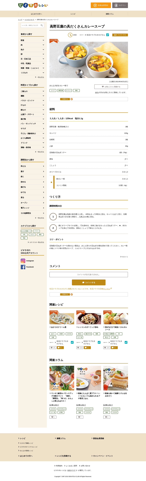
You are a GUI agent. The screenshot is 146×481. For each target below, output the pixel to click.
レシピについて (29, 19)
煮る (22, 197)
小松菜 (61, 333)
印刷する (65, 99)
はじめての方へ (36, 14)
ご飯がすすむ (88, 333)
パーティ (36, 231)
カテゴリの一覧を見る (36, 242)
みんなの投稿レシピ (26, 231)
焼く (22, 176)
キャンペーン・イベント (103, 456)
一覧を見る (40, 77)
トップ (20, 19)
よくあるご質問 (71, 466)
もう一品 (79, 337)
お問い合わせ (85, 466)
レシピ (73, 14)
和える (23, 166)
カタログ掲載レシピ (26, 443)
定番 (115, 337)
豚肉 (40, 234)
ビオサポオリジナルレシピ (28, 447)
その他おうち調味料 (109, 333)
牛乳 (24, 234)
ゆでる (23, 192)
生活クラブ (72, 470)
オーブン (24, 203)
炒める (23, 182)
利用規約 (59, 466)
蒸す (22, 171)
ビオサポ (69, 333)
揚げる (23, 187)
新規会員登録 (98, 438)
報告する (125, 257)
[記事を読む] (54, 405)
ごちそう (32, 234)
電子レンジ (25, 208)
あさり (52, 333)
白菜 (53, 337)
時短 (24, 238)
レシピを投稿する (64, 456)
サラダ (23, 128)
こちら (108, 289)
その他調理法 (26, 213)
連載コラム (110, 14)
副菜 (97, 333)
